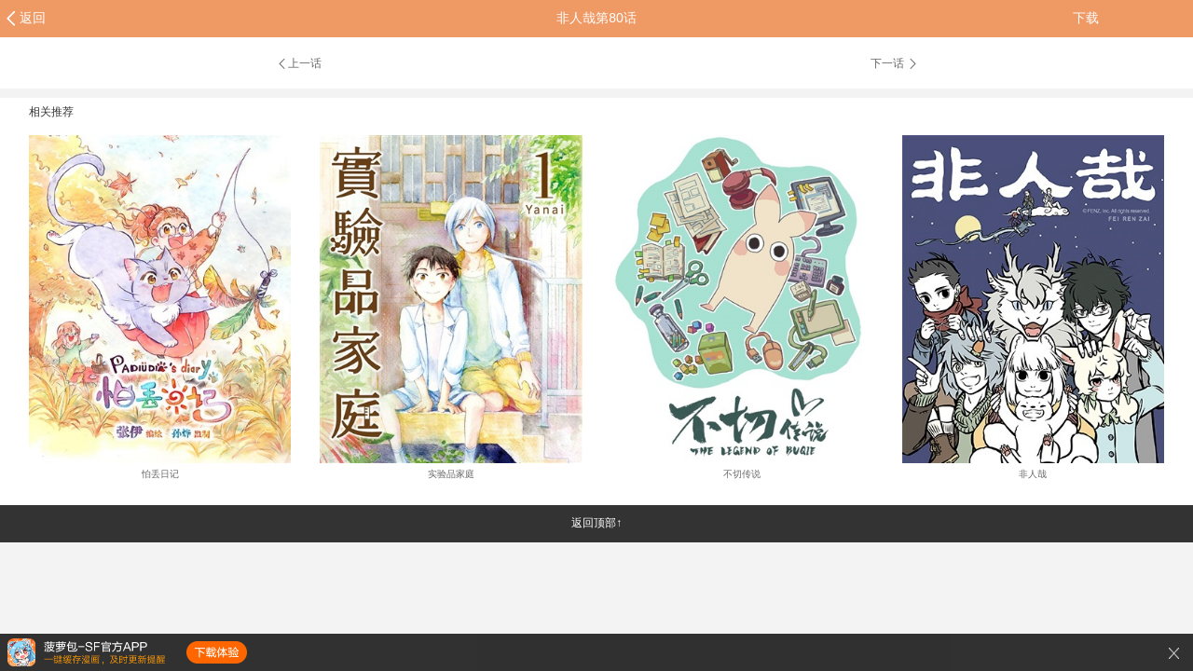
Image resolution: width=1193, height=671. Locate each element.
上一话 (299, 63)
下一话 (895, 63)
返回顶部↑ (596, 522)
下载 (1086, 17)
